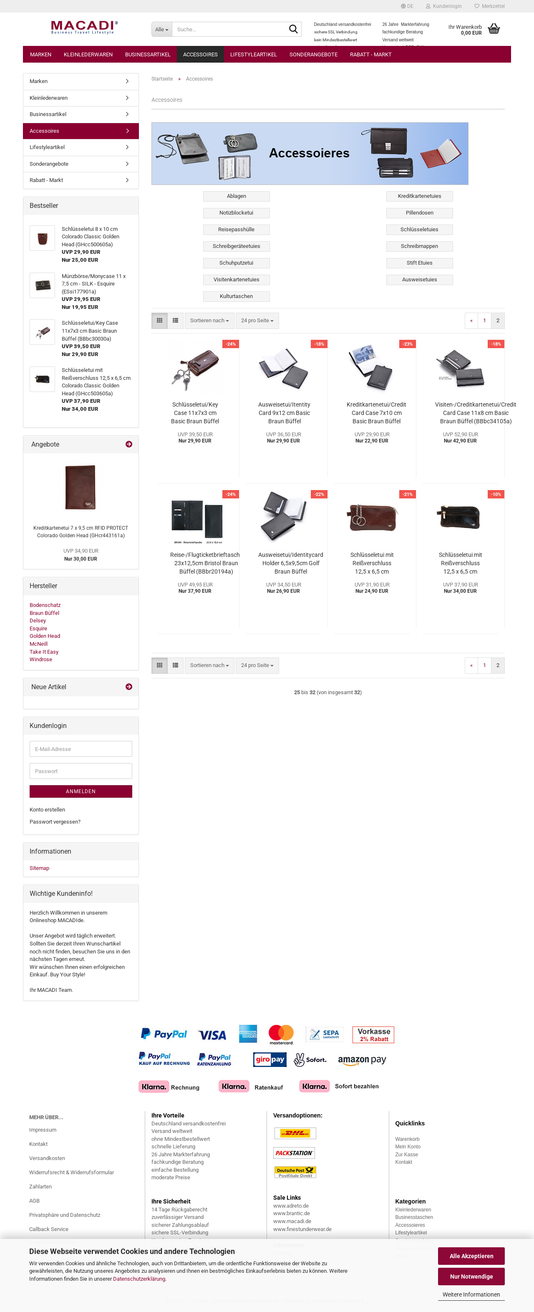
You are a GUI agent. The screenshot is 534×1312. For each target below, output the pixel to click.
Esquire (38, 628)
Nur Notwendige (471, 1276)
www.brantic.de (291, 1213)
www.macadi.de (292, 1221)
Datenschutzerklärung (139, 1279)
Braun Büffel (44, 613)
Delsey (38, 620)
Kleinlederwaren (88, 54)
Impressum (42, 1130)
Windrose (41, 659)
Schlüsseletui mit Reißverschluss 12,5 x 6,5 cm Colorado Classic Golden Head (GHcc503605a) (460, 563)
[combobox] (209, 321)
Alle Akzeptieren (472, 1256)
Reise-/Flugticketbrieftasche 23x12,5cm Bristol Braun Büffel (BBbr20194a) (206, 563)
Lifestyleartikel (253, 54)
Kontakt (38, 1144)
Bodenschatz (45, 605)
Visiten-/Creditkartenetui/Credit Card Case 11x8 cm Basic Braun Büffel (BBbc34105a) (475, 413)
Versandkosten (47, 1158)
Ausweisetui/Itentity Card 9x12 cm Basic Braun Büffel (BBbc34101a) (284, 413)
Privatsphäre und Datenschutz (64, 1215)
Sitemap (39, 868)
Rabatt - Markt (371, 54)
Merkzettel (489, 6)
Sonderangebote (314, 54)
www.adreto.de (291, 1206)
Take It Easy (44, 652)
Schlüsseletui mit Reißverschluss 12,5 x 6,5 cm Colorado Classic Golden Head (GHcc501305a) (372, 563)
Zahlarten (40, 1186)
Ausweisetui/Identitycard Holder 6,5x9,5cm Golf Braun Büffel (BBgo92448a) (290, 563)
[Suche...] (161, 29)
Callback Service (48, 1229)
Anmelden (81, 791)
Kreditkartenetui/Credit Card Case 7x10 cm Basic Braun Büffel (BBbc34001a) (376, 413)
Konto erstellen (47, 809)
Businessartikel (148, 54)
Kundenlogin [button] (444, 6)
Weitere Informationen (471, 1294)
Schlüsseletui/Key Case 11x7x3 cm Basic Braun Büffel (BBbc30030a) (195, 413)
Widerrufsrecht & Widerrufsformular (71, 1172)
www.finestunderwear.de (302, 1229)
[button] (407, 6)
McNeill (39, 644)
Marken (40, 54)
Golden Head (45, 636)
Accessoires (200, 54)
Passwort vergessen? (55, 822)
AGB (34, 1201)
